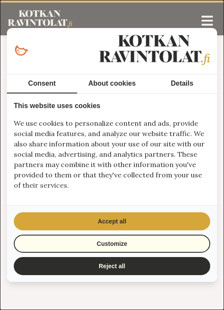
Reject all (112, 266)
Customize (112, 243)
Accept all (112, 221)
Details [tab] (182, 83)
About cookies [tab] (112, 83)
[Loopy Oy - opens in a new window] (21, 51)
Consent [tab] (42, 83)
